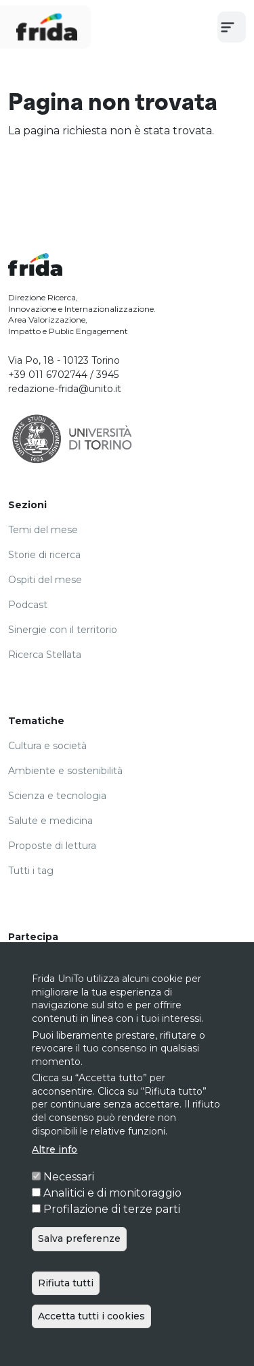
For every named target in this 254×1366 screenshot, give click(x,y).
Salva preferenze (79, 1271)
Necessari (68, 1209)
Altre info (54, 1182)
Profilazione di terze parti (111, 1241)
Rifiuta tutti (65, 1315)
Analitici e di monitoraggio (112, 1225)
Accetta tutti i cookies (91, 1348)
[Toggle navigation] (231, 27)
